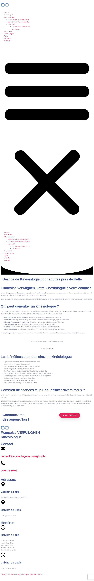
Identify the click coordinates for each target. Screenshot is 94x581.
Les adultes (16, 29)
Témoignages (9, 34)
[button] (47, 136)
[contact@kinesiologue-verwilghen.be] (3, 448)
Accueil (6, 12)
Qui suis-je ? (8, 15)
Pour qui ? (11, 24)
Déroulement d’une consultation (19, 22)
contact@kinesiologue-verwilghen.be (23, 456)
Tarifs (6, 36)
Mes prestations (9, 17)
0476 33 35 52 (9, 470)
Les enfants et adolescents (21, 26)
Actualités (7, 38)
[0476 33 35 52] (3, 463)
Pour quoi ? (8, 31)
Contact (7, 41)
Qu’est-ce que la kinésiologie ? (18, 20)
